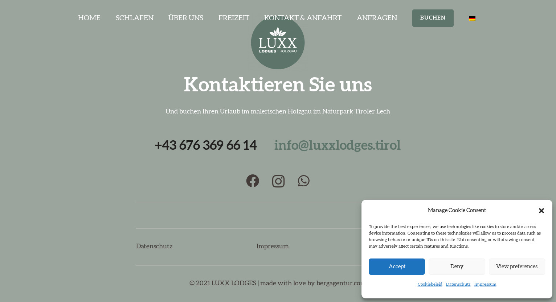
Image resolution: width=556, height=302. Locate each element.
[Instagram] (278, 181)
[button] (541, 210)
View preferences (516, 266)
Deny (456, 266)
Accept (397, 266)
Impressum (485, 284)
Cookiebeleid (430, 284)
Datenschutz (458, 284)
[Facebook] (252, 180)
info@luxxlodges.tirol (337, 145)
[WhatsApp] (304, 180)
